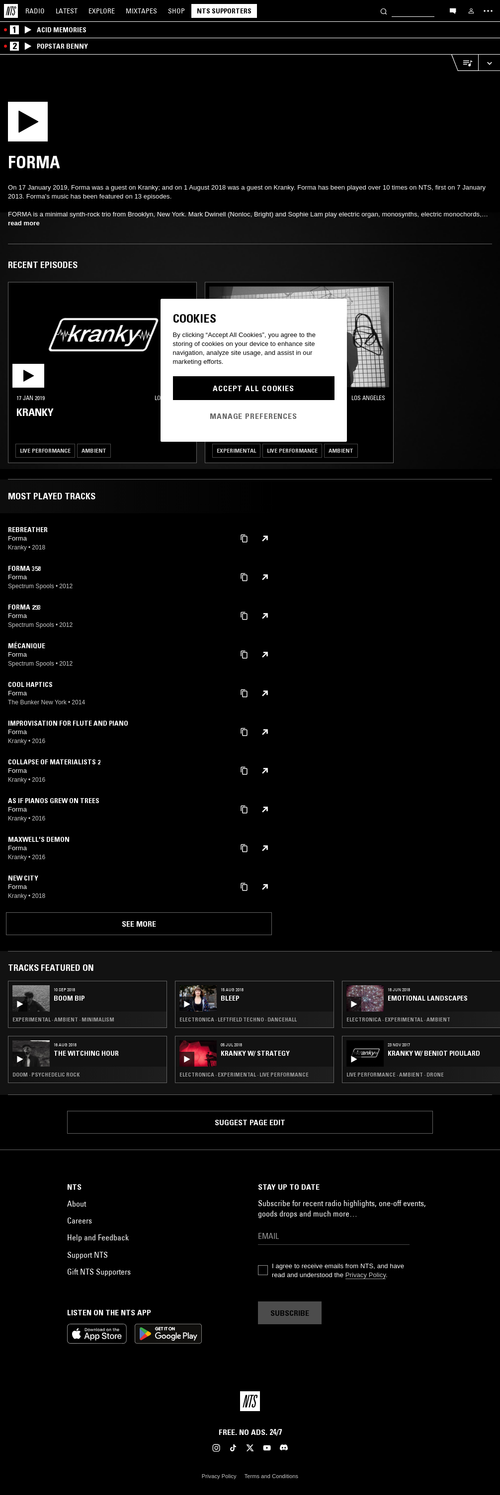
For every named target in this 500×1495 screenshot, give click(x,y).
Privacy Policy (365, 1275)
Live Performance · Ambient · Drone (395, 1074)
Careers (79, 1220)
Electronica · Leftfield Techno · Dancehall (238, 1019)
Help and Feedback (98, 1237)
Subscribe (289, 1313)
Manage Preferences (253, 416)
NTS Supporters (224, 10)
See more (139, 924)
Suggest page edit (250, 1122)
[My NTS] (471, 10)
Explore (101, 10)
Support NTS (87, 1255)
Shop (176, 10)
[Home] (11, 11)
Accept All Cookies (253, 388)
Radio (35, 10)
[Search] (384, 10)
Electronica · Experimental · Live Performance (244, 1074)
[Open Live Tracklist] (464, 63)
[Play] (36, 124)
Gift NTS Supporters (99, 1272)
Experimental (236, 450)
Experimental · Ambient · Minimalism (63, 1019)
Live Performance (45, 450)
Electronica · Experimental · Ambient (398, 1019)
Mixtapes (141, 10)
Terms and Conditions (271, 1476)
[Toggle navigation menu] (488, 11)
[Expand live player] (489, 63)
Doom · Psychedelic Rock (46, 1074)
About (76, 1204)
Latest (67, 10)
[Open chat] (452, 10)
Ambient (94, 450)
